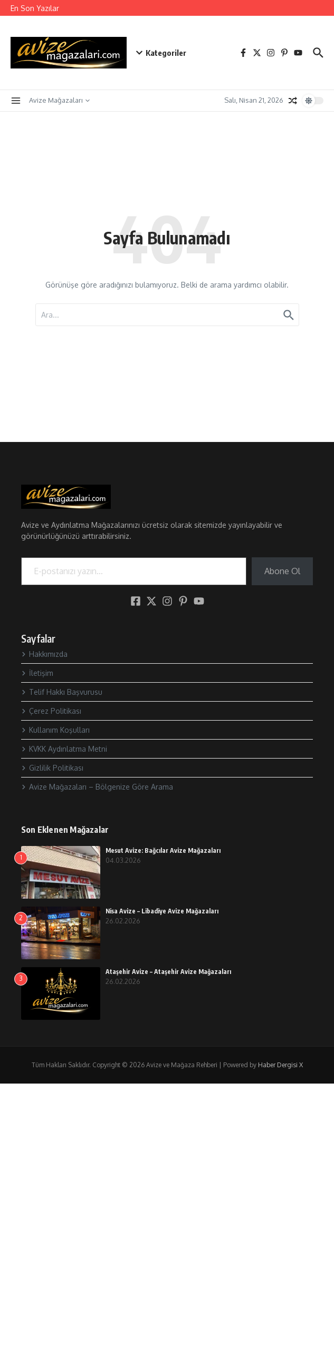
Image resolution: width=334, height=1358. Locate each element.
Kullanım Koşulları (55, 729)
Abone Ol (282, 571)
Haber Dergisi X (280, 1065)
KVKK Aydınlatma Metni (64, 748)
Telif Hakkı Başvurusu (61, 691)
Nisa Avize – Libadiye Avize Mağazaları (162, 911)
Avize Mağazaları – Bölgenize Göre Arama (97, 786)
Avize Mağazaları (59, 100)
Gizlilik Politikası (52, 767)
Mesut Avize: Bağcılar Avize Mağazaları (163, 850)
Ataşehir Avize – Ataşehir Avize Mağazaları (168, 972)
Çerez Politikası (51, 710)
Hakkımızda (44, 654)
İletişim (37, 672)
